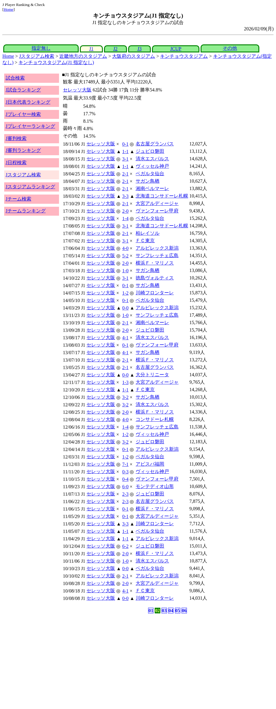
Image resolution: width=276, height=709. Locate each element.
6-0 (125, 486)
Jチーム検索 (18, 198)
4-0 (125, 248)
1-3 (125, 382)
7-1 (125, 464)
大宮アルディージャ (157, 203)
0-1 (125, 144)
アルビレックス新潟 (157, 248)
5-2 (125, 255)
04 (170, 610)
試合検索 (15, 77)
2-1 (125, 173)
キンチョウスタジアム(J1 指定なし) (56, 62)
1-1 (125, 151)
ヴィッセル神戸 (152, 166)
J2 (115, 48)
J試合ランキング (23, 89)
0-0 (125, 307)
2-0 (125, 211)
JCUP (175, 48)
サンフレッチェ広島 (157, 255)
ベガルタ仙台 (150, 173)
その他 (230, 48)
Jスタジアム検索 (36, 56)
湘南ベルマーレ (152, 188)
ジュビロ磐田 (150, 151)
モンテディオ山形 (155, 486)
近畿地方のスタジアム (83, 56)
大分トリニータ (152, 374)
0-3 (125, 471)
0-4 (125, 479)
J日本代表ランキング (28, 102)
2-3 (125, 494)
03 (164, 610)
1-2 (125, 293)
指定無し (41, 48)
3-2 (125, 397)
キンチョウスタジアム (184, 56)
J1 (91, 48)
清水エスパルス (152, 158)
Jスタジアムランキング (30, 186)
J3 (139, 48)
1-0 (125, 270)
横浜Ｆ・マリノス (155, 262)
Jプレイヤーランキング (30, 126)
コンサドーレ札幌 (155, 419)
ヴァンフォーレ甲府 (157, 210)
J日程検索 (16, 162)
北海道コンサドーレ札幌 (162, 195)
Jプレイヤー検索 (23, 114)
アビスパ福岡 (150, 464)
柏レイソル (147, 233)
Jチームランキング (26, 210)
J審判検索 (16, 138)
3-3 (125, 196)
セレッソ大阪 (77, 89)
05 (177, 610)
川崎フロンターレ (155, 292)
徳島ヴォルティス (155, 277)
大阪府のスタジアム (133, 56)
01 (150, 610)
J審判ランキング (23, 150)
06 (184, 610)
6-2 (125, 546)
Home (8, 9)
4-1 (125, 337)
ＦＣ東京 (145, 240)
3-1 (125, 158)
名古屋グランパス (155, 143)
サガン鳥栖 (147, 181)
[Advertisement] (109, 661)
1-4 (125, 218)
